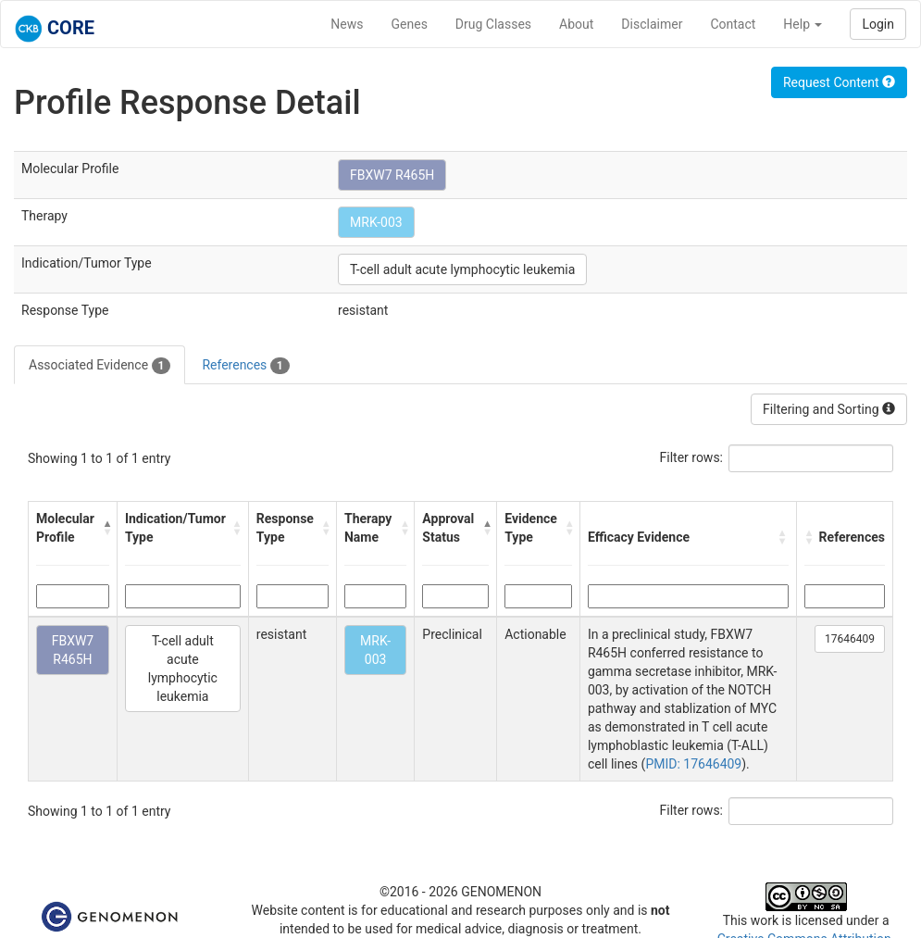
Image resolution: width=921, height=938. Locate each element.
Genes (410, 24)
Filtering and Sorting (829, 409)
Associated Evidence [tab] (99, 365)
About (576, 24)
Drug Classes (493, 24)
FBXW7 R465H (392, 175)
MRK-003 (376, 222)
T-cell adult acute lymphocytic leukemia (462, 269)
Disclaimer (651, 24)
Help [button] (802, 24)
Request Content (839, 82)
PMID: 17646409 (693, 764)
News (346, 24)
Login (878, 24)
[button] (105, 528)
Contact (732, 24)
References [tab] (245, 365)
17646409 (850, 638)
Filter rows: (692, 457)
